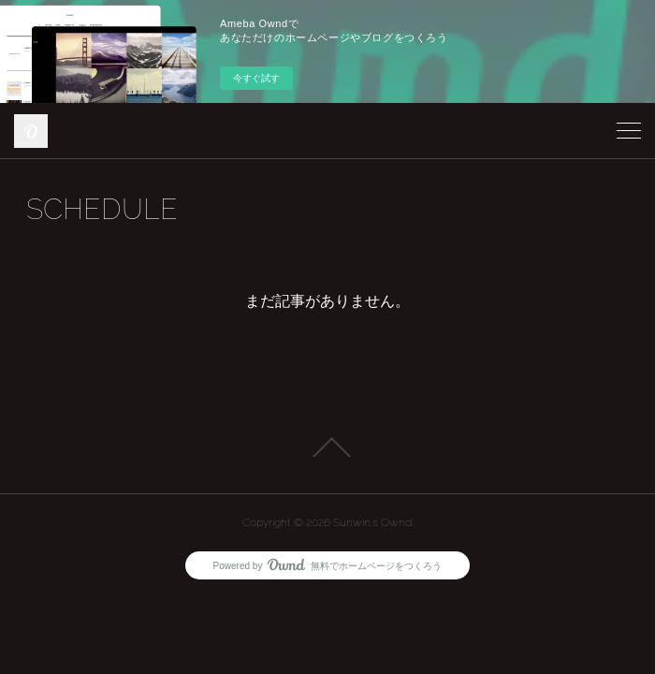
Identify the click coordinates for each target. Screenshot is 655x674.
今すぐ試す (256, 78)
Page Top (327, 447)
